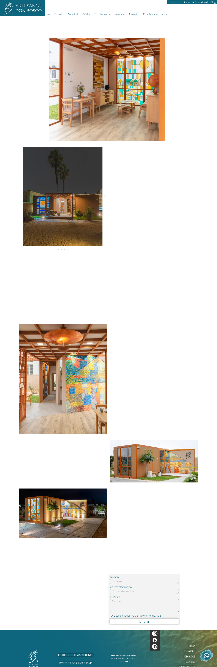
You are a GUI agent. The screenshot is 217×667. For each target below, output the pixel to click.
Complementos (103, 14)
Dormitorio (74, 14)
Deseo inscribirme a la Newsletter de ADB (137, 615)
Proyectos (135, 14)
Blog (213, 2)
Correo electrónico (121, 586)
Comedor (59, 14)
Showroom (175, 2)
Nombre (115, 577)
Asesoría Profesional (196, 2)
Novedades (120, 14)
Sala (49, 14)
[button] (21, 196)
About (166, 14)
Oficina (87, 14)
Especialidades (151, 14)
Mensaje (115, 596)
